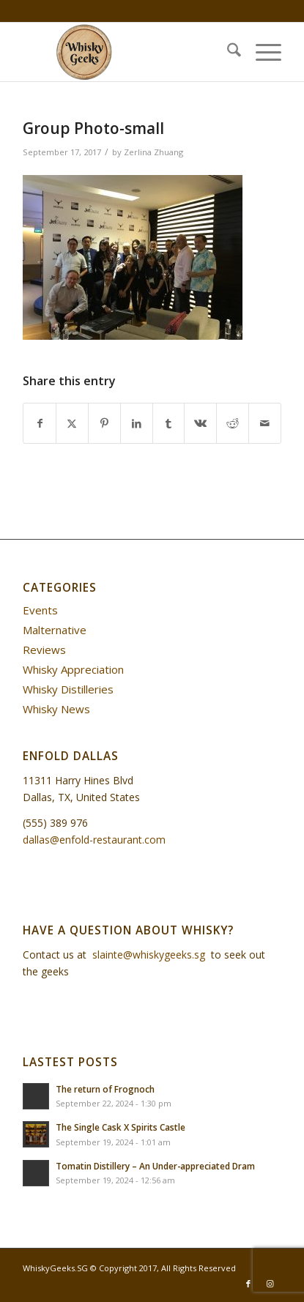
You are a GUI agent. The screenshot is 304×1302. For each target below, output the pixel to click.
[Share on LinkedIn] (136, 423)
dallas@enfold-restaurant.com (94, 840)
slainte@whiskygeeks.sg (148, 954)
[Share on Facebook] (39, 423)
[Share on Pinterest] (104, 423)
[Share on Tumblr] (169, 423)
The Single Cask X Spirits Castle (120, 1127)
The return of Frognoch (105, 1089)
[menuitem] (226, 52)
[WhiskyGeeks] (126, 52)
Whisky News (56, 709)
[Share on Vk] (200, 423)
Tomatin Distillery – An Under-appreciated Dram (155, 1166)
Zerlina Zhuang (153, 151)
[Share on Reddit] (232, 423)
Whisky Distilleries (68, 689)
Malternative (54, 629)
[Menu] (261, 52)
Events (40, 610)
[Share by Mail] (265, 423)
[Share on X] (72, 423)
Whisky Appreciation (73, 669)
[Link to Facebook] (248, 1284)
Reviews (44, 649)
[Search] (226, 52)
